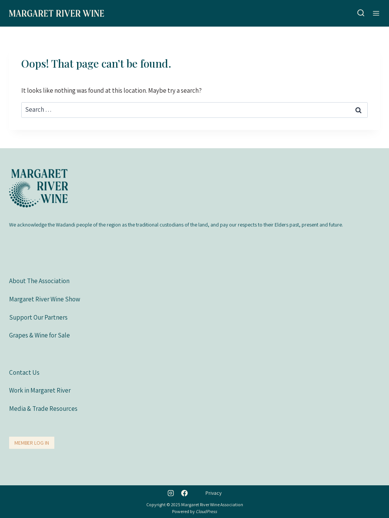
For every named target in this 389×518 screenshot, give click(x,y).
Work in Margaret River (40, 390)
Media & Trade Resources (43, 408)
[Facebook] (184, 492)
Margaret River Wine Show (44, 299)
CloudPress (206, 511)
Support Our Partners (38, 317)
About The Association (39, 281)
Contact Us (24, 372)
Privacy (213, 492)
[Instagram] (170, 492)
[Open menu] (376, 13)
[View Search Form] (360, 13)
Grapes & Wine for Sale (39, 335)
